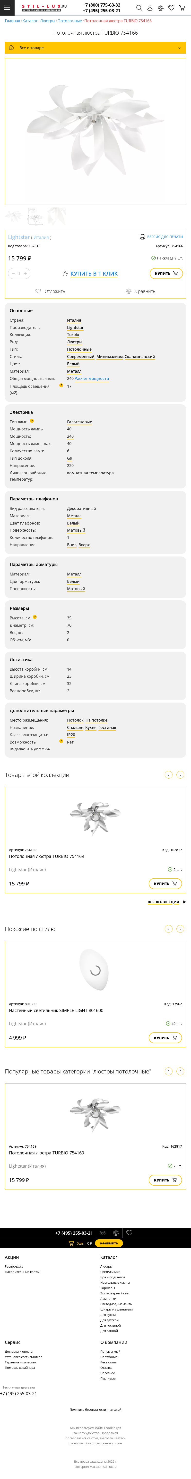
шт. (76, 1243)
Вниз (72, 544)
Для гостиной (110, 1325)
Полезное (107, 1373)
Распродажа (14, 1266)
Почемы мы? (110, 1351)
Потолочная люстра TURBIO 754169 (46, 856)
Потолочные (70, 20)
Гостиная (107, 727)
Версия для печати (161, 237)
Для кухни (108, 1314)
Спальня (75, 727)
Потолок (75, 720)
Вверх (84, 544)
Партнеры (108, 1378)
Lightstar (19, 236)
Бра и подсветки (112, 1277)
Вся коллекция (167, 902)
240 (70, 436)
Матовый (76, 530)
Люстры (47, 20)
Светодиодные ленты (116, 1304)
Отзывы (106, 1367)
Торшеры (107, 1288)
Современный (81, 356)
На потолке (96, 720)
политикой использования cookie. (96, 1443)
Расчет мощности (92, 378)
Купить (166, 273)
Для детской (109, 1320)
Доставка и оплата (19, 1351)
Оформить (109, 1243)
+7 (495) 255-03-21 (101, 10)
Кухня (90, 727)
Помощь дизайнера (20, 1367)
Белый (73, 364)
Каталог (30, 20)
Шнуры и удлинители (116, 1309)
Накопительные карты (22, 1272)
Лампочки (108, 1298)
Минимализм (109, 356)
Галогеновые (79, 422)
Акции (12, 1257)
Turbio (73, 334)
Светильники (110, 1272)
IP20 (71, 734)
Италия (41, 237)
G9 (69, 458)
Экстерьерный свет (115, 1293)
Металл (74, 371)
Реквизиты (108, 1362)
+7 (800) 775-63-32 (101, 5)
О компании (113, 1342)
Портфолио (109, 1357)
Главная (12, 20)
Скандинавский (140, 356)
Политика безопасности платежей (95, 1409)
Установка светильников (23, 1357)
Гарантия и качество (20, 1362)
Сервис (12, 1342)
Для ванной (109, 1331)
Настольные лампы (115, 1282)
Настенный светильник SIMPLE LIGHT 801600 (56, 1010)
